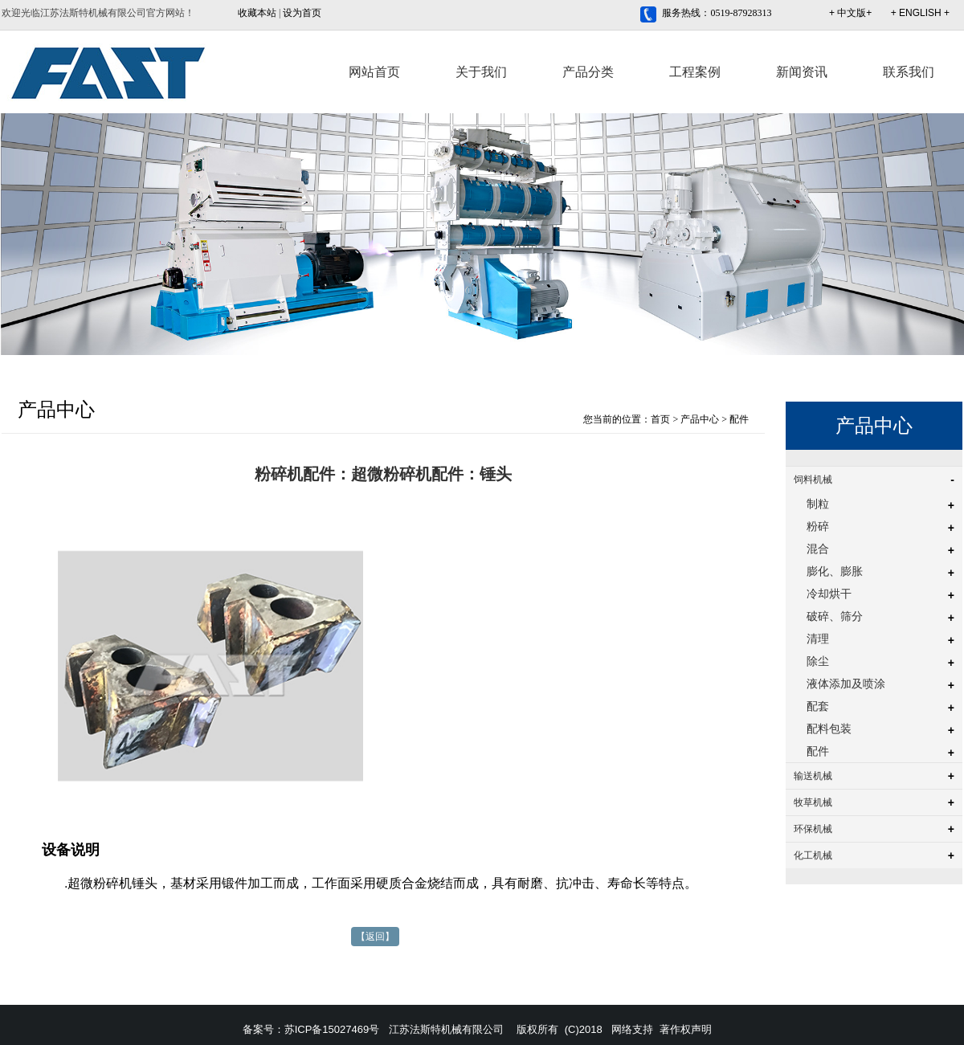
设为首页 (302, 12)
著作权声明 (686, 1029)
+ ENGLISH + (920, 12)
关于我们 (481, 72)
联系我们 (908, 72)
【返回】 (375, 936)
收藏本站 (257, 12)
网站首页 (374, 72)
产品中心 (699, 419)
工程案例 (695, 72)
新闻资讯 (801, 72)
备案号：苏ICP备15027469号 (311, 1029)
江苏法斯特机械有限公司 (446, 1029)
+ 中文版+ (850, 12)
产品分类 (588, 72)
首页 (660, 419)
